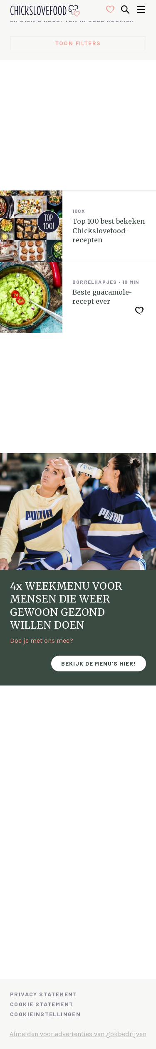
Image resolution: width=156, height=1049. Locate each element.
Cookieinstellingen (45, 1013)
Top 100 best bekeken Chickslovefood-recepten (108, 230)
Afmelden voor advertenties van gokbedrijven (78, 1034)
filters (88, 43)
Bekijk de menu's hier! (98, 663)
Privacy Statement (43, 994)
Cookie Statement (41, 1004)
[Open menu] (141, 10)
